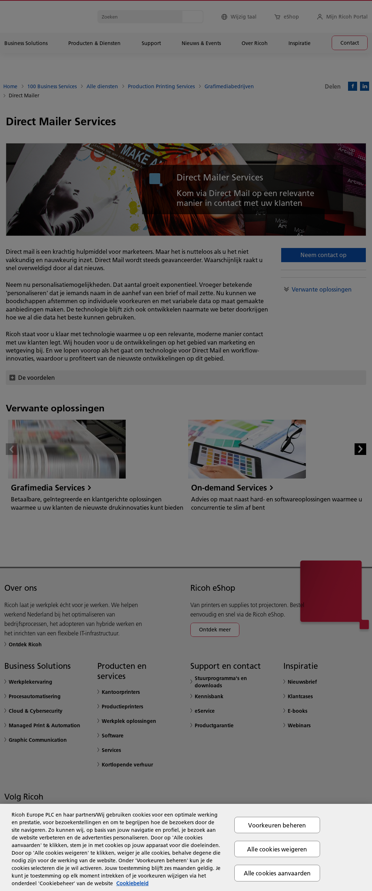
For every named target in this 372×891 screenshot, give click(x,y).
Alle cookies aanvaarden (277, 873)
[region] (186, 847)
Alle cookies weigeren (277, 849)
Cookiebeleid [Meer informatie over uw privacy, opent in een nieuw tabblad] (132, 883)
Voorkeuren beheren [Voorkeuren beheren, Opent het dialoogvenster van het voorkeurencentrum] (277, 825)
